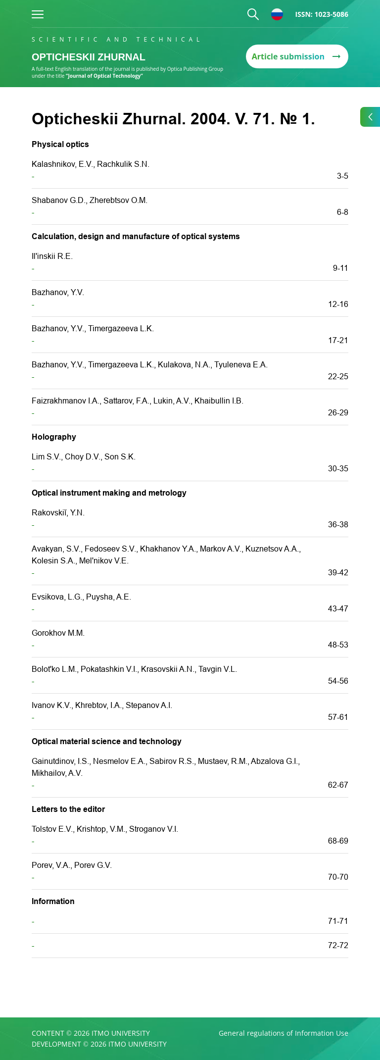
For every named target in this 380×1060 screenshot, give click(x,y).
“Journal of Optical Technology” (104, 75)
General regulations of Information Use (283, 1033)
